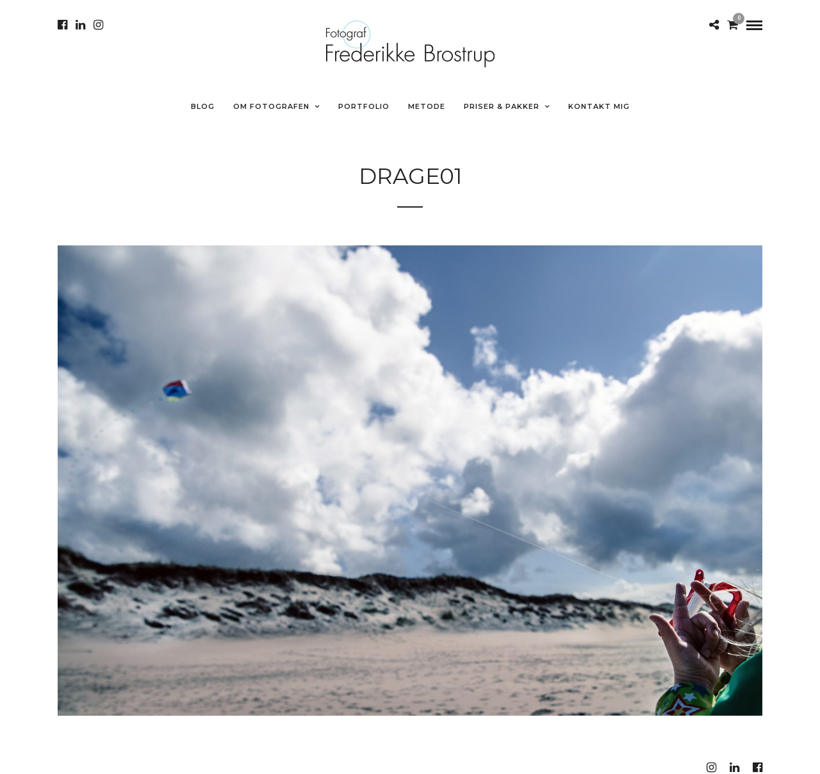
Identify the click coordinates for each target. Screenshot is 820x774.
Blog (203, 106)
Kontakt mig (599, 106)
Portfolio (364, 106)
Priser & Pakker (501, 106)
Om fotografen (271, 106)
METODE (426, 106)
